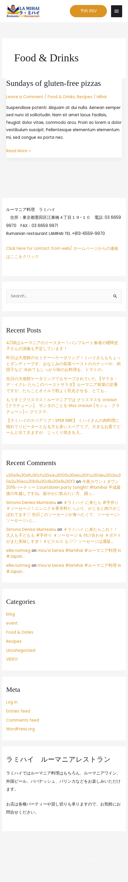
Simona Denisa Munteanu (31, 502)
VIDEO (12, 659)
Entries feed (18, 711)
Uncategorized (20, 650)
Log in (12, 702)
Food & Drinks (61, 97)
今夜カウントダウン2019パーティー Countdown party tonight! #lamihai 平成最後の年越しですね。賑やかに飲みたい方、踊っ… (63, 487)
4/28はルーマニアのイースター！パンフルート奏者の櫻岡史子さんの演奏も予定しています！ (62, 346)
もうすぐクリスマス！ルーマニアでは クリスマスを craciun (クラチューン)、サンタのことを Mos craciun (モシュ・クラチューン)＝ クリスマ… (63, 406)
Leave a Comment (24, 97)
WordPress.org (20, 729)
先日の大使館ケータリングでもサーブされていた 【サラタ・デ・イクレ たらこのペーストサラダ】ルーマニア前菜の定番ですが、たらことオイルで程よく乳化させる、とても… (62, 385)
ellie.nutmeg (18, 550)
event (12, 623)
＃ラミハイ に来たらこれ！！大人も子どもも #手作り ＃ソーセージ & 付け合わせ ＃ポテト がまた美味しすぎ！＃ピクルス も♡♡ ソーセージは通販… (63, 535)
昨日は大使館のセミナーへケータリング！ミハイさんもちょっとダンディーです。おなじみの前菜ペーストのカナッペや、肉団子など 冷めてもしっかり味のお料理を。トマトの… (63, 363)
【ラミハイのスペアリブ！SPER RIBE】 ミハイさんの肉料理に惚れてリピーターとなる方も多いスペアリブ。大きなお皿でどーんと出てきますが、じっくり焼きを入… (63, 426)
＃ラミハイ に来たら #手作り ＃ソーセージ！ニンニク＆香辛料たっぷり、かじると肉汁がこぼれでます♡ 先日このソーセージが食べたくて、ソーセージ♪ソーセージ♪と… (63, 512)
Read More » (18, 150)
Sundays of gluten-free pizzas (53, 83)
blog (10, 614)
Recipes (84, 97)
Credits (96, 859)
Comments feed (22, 720)
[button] (88, 11)
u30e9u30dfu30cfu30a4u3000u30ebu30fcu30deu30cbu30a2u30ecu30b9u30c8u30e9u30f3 (63, 478)
